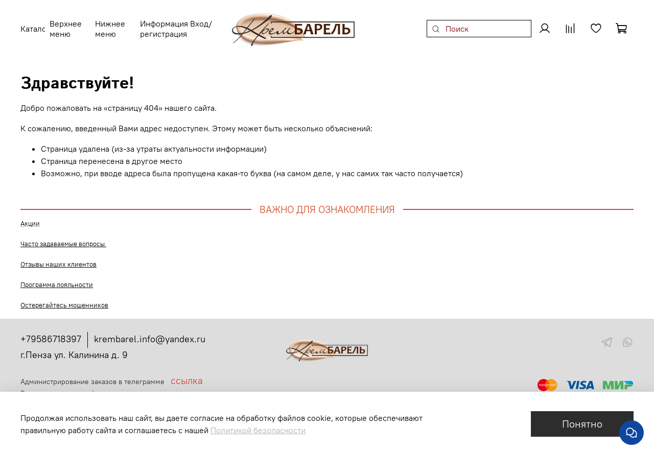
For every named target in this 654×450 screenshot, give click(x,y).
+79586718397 (50, 333)
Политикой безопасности (258, 430)
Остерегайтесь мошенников (64, 299)
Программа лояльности (56, 278)
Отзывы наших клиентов (58, 258)
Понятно (582, 423)
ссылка (187, 374)
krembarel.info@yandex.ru (149, 333)
